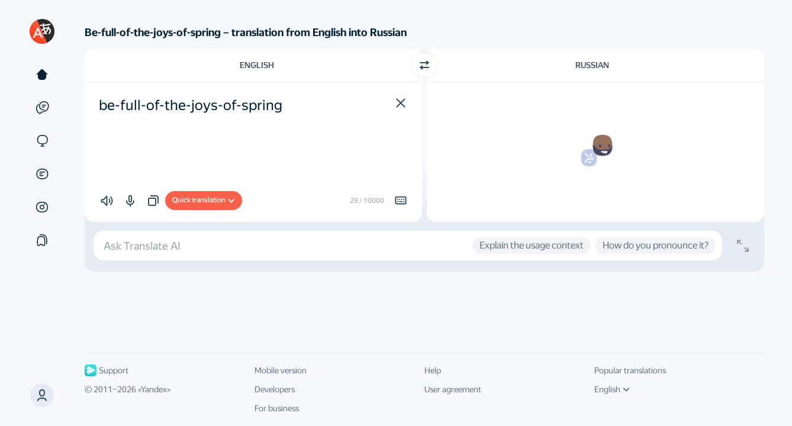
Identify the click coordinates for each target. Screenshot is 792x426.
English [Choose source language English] (257, 65)
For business (277, 408)
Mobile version (281, 370)
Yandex (154, 389)
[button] (42, 395)
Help (432, 370)
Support (106, 370)
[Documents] (42, 174)
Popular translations (630, 370)
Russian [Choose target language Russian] (592, 65)
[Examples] (42, 108)
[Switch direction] (424, 65)
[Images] (42, 207)
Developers (275, 389)
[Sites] (42, 141)
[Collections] (42, 240)
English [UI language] (612, 389)
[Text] (42, 74)
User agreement (452, 389)
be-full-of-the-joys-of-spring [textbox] (190, 105)
